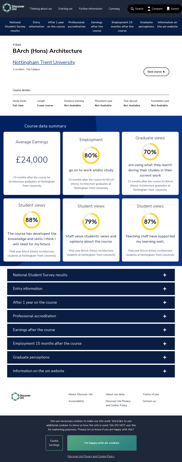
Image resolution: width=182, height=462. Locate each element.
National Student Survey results (15, 26)
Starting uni (65, 9)
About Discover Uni (80, 394)
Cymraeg (114, 9)
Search (137, 9)
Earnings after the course (97, 26)
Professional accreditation (76, 24)
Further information (90, 9)
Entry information (36, 24)
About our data (115, 394)
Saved (173, 9)
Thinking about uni (41, 9)
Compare (155, 9)
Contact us (149, 401)
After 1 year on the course (56, 24)
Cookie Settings (54, 443)
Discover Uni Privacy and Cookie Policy (91, 456)
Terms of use (151, 394)
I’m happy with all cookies (101, 443)
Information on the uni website (167, 24)
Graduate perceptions (146, 24)
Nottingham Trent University (44, 62)
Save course (155, 71)
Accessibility (76, 401)
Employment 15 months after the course (122, 26)
